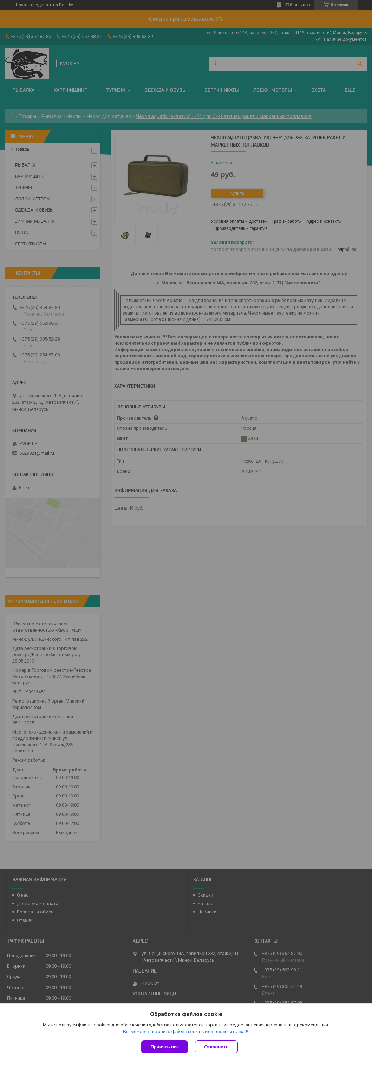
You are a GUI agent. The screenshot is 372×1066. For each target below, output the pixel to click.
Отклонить (216, 1046)
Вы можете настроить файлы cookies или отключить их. (183, 1031)
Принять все (164, 1046)
